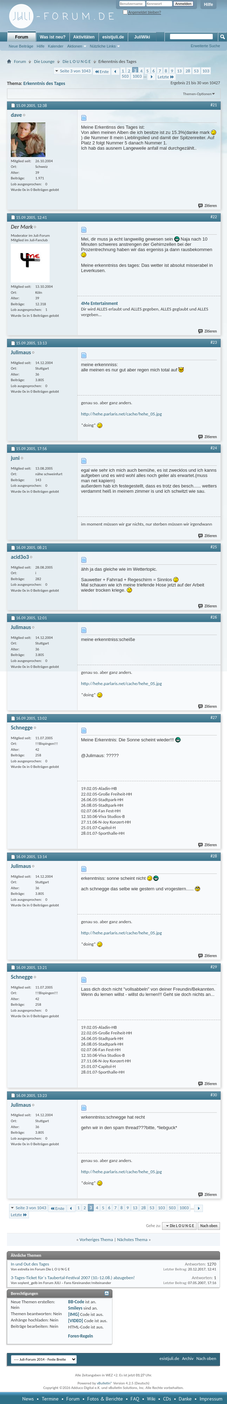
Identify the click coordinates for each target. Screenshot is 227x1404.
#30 (214, 1094)
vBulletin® (104, 1383)
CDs (167, 1399)
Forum (21, 37)
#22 (214, 216)
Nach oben (208, 1226)
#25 (214, 546)
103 (206, 70)
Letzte (166, 76)
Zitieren (208, 206)
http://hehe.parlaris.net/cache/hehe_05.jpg (121, 413)
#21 (214, 104)
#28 (214, 856)
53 (196, 70)
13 (179, 70)
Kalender (55, 46)
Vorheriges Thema (96, 1239)
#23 (214, 342)
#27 (214, 717)
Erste (101, 71)
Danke (185, 1399)
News (28, 1399)
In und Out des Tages (30, 1264)
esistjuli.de (113, 37)
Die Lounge (44, 61)
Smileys (75, 1308)
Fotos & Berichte (105, 1399)
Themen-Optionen (197, 94)
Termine (50, 1399)
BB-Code (76, 1301)
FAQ (135, 1399)
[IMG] (73, 1314)
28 (187, 70)
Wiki (151, 1399)
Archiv (187, 1358)
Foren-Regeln (80, 1336)
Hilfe (208, 4)
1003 (136, 76)
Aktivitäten (84, 37)
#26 (214, 617)
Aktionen (74, 46)
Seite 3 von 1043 (75, 70)
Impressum (210, 1399)
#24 (214, 448)
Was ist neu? (53, 37)
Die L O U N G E (76, 61)
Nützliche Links (103, 46)
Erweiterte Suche (205, 46)
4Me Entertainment (99, 303)
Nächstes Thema (132, 1239)
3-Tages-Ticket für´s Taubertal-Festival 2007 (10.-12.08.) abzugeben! (73, 1277)
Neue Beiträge (21, 46)
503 (125, 76)
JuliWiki (142, 37)
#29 (214, 966)
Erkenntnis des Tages (44, 83)
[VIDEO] (75, 1320)
